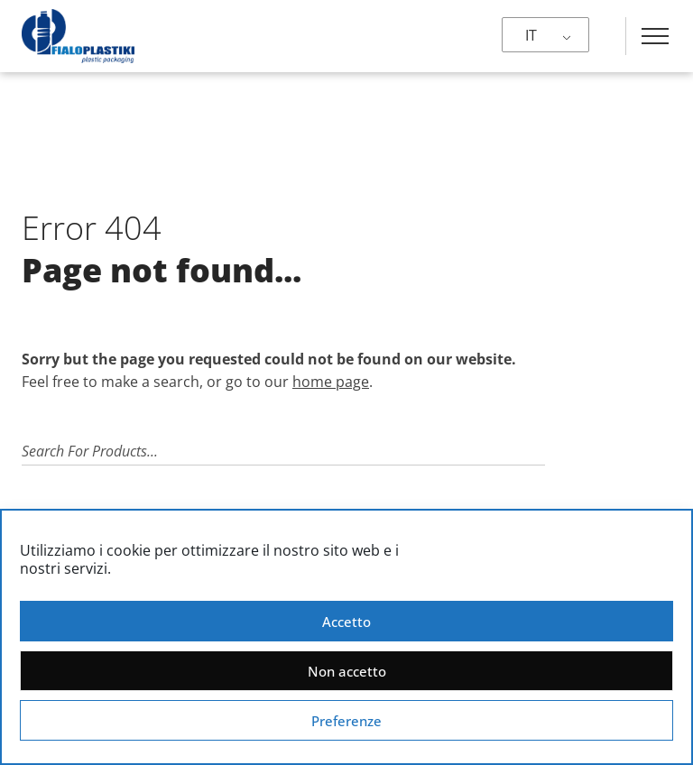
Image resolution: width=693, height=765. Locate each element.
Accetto (346, 622)
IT (531, 35)
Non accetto (347, 671)
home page (330, 382)
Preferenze (346, 721)
